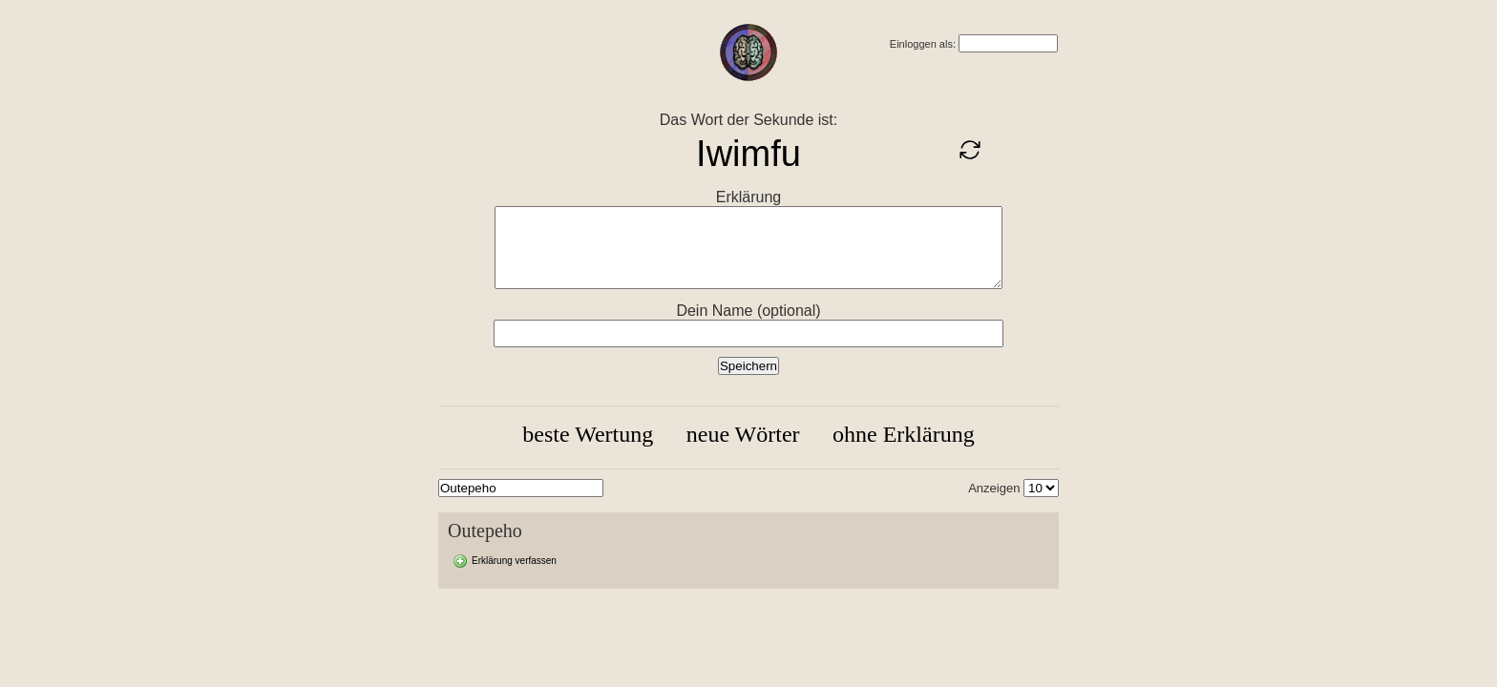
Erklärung (748, 197)
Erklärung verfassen (514, 560)
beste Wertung (587, 434)
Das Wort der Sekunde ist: (748, 120)
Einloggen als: (923, 44)
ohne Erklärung (904, 434)
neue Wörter (743, 434)
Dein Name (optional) (748, 310)
